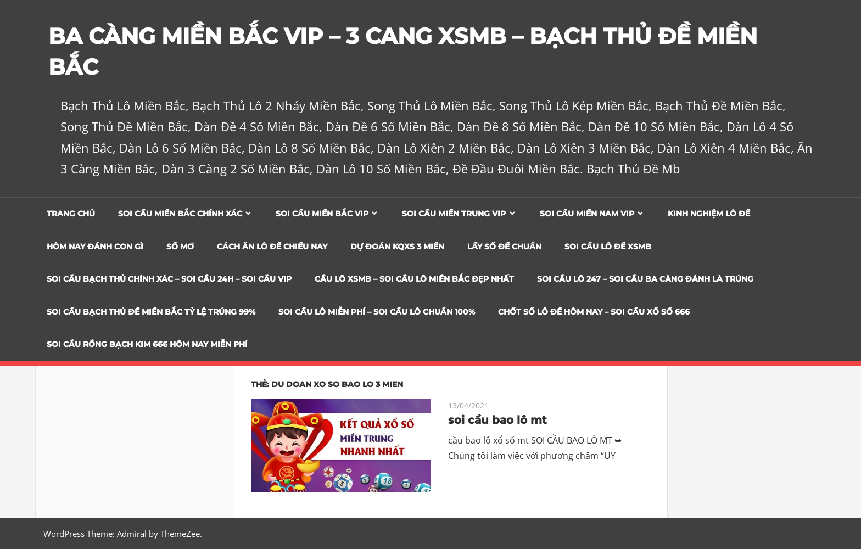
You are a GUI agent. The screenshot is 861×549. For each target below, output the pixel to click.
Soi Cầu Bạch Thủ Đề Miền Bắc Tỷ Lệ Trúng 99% (151, 312)
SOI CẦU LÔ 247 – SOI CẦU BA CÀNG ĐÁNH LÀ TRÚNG (645, 279)
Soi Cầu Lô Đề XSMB (607, 246)
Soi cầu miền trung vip (454, 214)
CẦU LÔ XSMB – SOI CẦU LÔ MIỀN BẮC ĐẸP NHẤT (414, 279)
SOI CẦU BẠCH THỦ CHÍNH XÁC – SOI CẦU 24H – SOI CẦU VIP (169, 279)
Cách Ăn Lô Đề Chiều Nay (272, 246)
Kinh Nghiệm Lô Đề (709, 214)
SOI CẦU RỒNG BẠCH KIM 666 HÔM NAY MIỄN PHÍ (147, 344)
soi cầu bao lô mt (497, 420)
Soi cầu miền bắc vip (322, 214)
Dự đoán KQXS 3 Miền (397, 246)
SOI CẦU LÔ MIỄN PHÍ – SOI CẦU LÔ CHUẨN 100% (376, 312)
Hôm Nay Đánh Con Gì (95, 246)
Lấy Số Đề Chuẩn (504, 246)
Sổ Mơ (180, 246)
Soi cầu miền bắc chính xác (180, 214)
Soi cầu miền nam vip (587, 214)
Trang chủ (71, 214)
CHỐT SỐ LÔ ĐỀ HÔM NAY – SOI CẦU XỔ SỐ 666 (594, 312)
